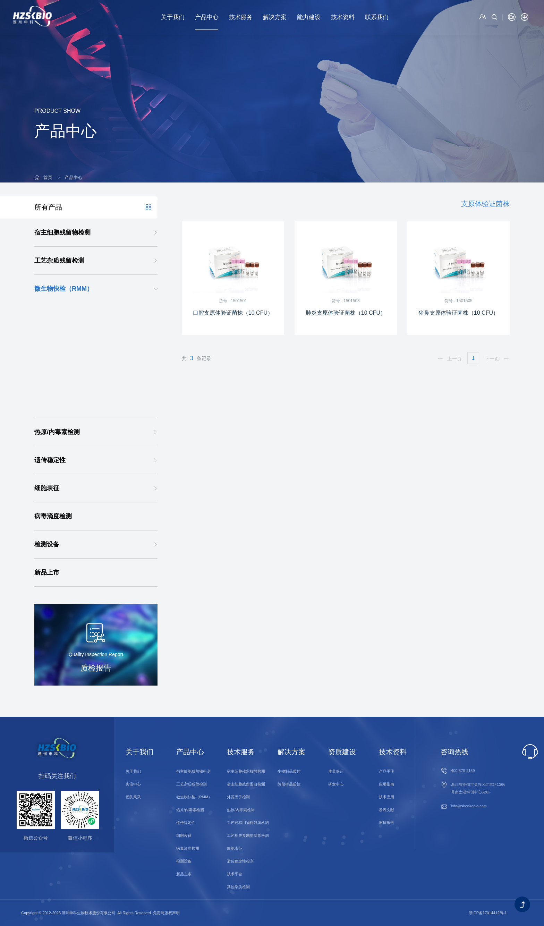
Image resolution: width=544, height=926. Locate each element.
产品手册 (386, 771)
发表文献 (386, 810)
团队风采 (133, 797)
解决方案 (275, 17)
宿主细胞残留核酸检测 (246, 771)
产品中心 (207, 17)
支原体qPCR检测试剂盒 (84, 320)
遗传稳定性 (50, 460)
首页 (47, 156)
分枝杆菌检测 (58, 348)
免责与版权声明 (166, 913)
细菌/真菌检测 (58, 362)
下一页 (497, 359)
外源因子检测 (238, 797)
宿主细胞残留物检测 (62, 232)
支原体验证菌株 (83, 334)
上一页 (449, 359)
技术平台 (234, 874)
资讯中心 (133, 784)
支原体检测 (64, 306)
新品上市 (46, 572)
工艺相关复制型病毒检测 (248, 835)
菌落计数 (52, 404)
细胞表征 (46, 488)
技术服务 (241, 17)
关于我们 (173, 17)
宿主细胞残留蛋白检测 (246, 784)
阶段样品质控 (289, 784)
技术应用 (386, 797)
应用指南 (386, 784)
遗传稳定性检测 (240, 861)
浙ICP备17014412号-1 (488, 913)
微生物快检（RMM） (63, 288)
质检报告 (386, 823)
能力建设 (309, 17)
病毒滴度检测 (53, 516)
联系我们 (377, 17)
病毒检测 (52, 376)
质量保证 (335, 771)
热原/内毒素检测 (57, 431)
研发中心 (335, 784)
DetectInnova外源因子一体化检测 (82, 390)
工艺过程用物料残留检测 (248, 823)
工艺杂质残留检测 (59, 260)
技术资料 (343, 17)
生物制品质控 (289, 771)
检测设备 (46, 544)
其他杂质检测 (238, 887)
